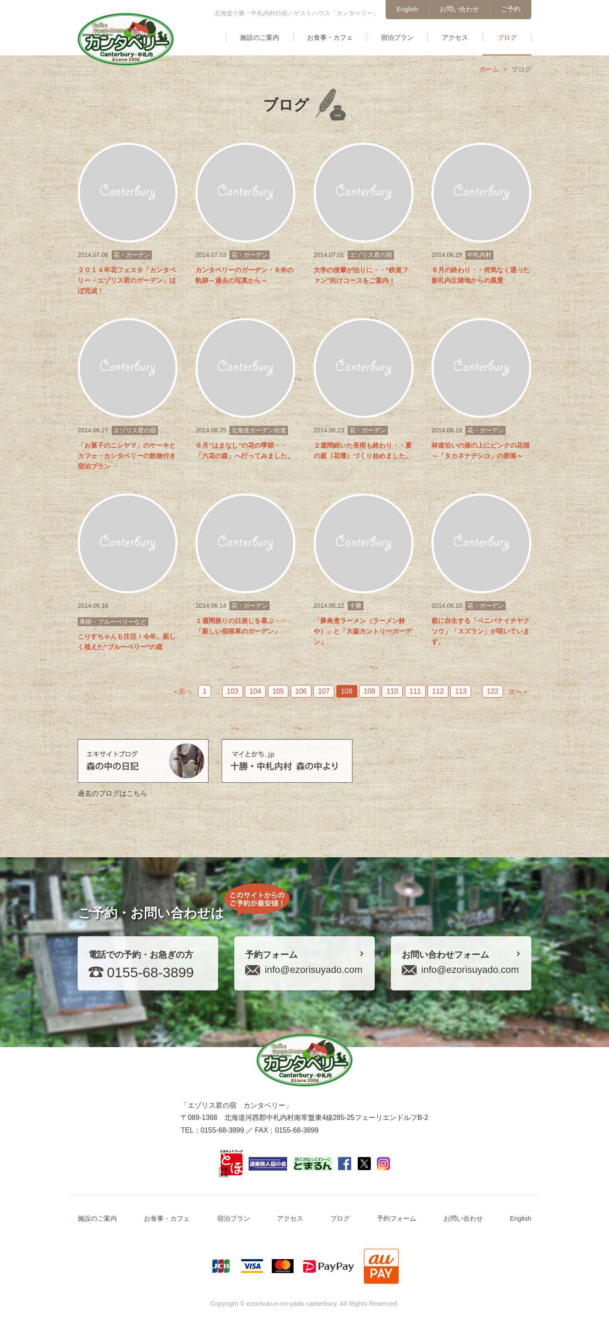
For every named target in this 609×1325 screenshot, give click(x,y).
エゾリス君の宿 (370, 254)
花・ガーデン (131, 254)
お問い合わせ (459, 9)
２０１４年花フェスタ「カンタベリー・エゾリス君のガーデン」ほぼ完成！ (127, 280)
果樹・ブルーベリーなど (113, 621)
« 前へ (183, 691)
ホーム (489, 69)
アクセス (455, 37)
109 (370, 691)
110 (392, 691)
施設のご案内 (259, 37)
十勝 (355, 605)
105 (278, 691)
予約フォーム (396, 1218)
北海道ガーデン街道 (258, 430)
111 (415, 691)
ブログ (507, 37)
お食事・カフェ (330, 37)
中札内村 (479, 254)
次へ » (518, 691)
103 (233, 691)
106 (301, 691)
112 (438, 691)
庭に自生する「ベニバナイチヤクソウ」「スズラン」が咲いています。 (480, 631)
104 (255, 691)
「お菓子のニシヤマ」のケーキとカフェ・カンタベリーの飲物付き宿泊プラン (127, 456)
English (407, 9)
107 (324, 691)
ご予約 (510, 9)
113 (461, 691)
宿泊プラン (397, 37)
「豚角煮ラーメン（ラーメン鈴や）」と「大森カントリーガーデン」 (363, 631)
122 (493, 691)
